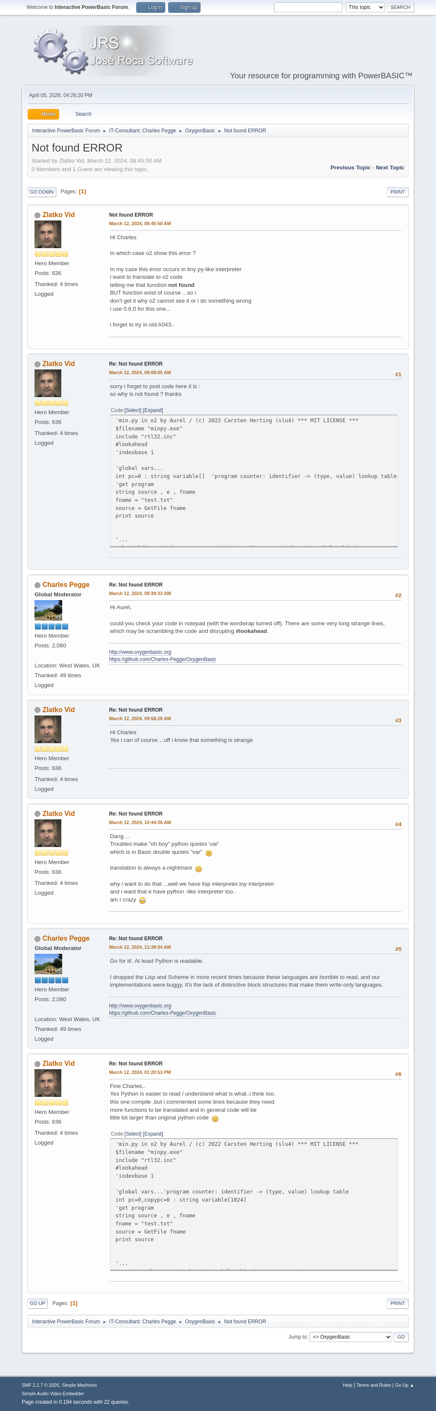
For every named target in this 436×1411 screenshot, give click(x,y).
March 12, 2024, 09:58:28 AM (140, 718)
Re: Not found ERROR (136, 364)
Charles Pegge (66, 584)
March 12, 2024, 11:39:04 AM (140, 947)
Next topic (390, 167)
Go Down (42, 192)
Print (397, 192)
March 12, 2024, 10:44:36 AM (140, 822)
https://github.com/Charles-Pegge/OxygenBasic (162, 659)
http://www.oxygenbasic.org (140, 652)
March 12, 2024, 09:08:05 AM (140, 372)
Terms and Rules (373, 1385)
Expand (153, 410)
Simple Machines (79, 1385)
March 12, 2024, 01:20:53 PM (140, 1072)
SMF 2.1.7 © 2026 (40, 1385)
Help (347, 1385)
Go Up (37, 1303)
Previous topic (350, 167)
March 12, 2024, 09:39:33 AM (140, 593)
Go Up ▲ (404, 1385)
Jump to (298, 1336)
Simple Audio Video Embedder (53, 1393)
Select (133, 410)
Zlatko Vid (59, 214)
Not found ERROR (131, 215)
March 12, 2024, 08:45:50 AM (140, 223)
